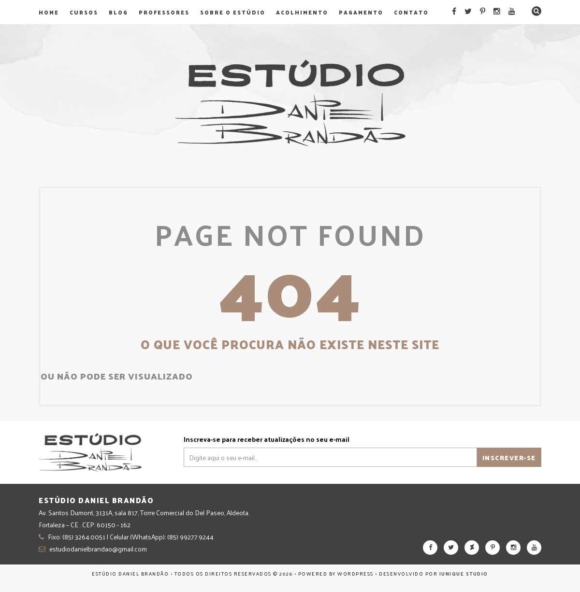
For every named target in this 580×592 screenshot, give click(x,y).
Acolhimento (302, 12)
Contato (411, 12)
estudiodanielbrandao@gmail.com (98, 549)
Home (49, 12)
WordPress (355, 573)
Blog (118, 12)
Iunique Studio (463, 573)
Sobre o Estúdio (232, 12)
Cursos (84, 12)
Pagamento (361, 12)
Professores (164, 12)
